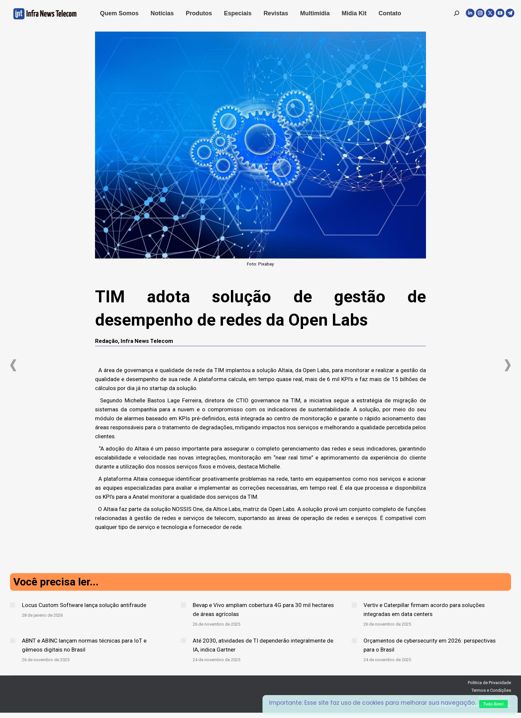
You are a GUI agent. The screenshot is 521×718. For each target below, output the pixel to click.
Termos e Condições (491, 690)
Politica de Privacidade (489, 682)
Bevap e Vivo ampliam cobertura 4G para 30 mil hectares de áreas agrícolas (263, 609)
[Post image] (12, 605)
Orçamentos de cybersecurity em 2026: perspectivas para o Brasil (430, 645)
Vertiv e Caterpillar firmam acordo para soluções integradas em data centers (424, 609)
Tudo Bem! (493, 704)
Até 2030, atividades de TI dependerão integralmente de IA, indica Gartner (263, 645)
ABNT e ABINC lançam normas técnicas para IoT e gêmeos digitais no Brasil (84, 645)
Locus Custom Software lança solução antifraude (84, 605)
